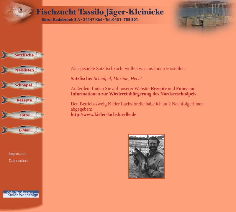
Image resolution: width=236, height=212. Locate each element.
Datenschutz (19, 161)
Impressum (17, 154)
